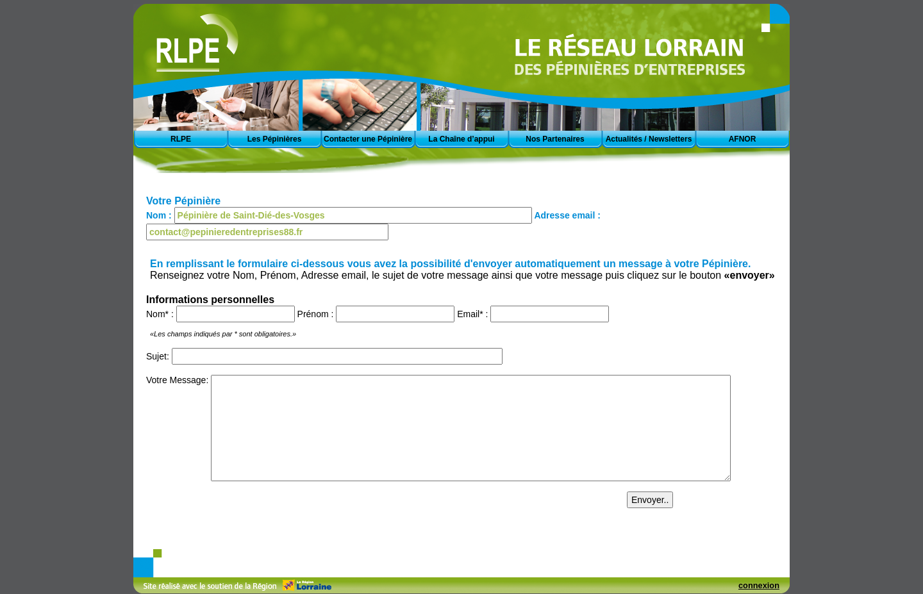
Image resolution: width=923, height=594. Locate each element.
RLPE (180, 139)
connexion (758, 585)
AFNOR (742, 139)
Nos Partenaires (555, 139)
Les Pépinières (274, 139)
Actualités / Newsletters (649, 139)
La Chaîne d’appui (461, 139)
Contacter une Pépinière (368, 139)
